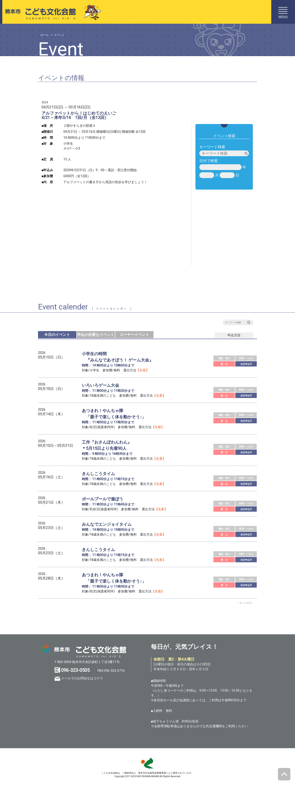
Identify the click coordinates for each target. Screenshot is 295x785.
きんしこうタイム (98, 473)
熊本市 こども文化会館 (84, 651)
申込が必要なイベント (95, 334)
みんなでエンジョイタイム (107, 524)
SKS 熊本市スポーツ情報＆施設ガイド (147, 763)
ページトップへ (284, 774)
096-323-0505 (75, 670)
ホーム (44, 35)
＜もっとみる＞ (245, 602)
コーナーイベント (134, 334)
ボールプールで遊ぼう (102, 498)
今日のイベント (57, 334)
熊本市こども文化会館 (51, 12)
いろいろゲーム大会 (100, 385)
